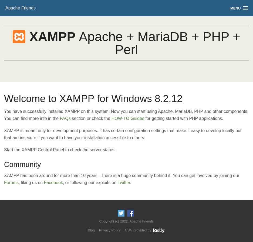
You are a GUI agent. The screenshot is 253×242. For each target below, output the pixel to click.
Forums (11, 182)
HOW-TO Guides (128, 118)
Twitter (123, 182)
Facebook (53, 182)
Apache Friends (20, 8)
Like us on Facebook (130, 213)
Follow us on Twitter (121, 213)
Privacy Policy (110, 230)
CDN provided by (145, 230)
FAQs (65, 118)
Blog (91, 230)
